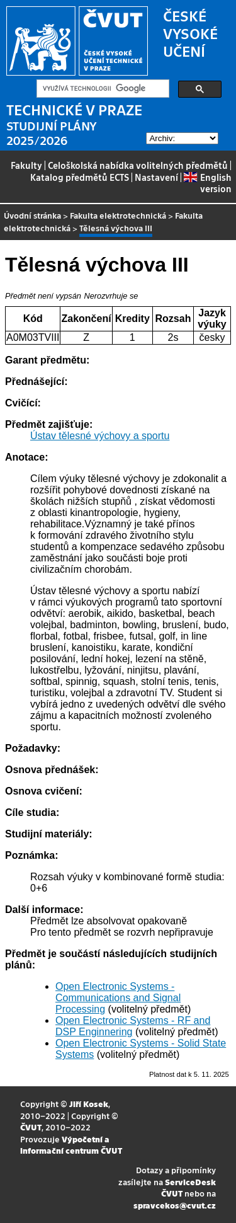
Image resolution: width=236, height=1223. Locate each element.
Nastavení (156, 177)
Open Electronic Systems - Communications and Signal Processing (118, 997)
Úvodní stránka (32, 215)
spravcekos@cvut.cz (174, 1205)
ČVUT (31, 1127)
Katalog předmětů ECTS (79, 177)
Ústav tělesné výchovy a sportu (99, 435)
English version (207, 182)
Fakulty (26, 165)
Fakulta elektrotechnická (118, 215)
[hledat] (101, 89)
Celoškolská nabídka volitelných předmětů (138, 165)
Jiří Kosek (88, 1103)
